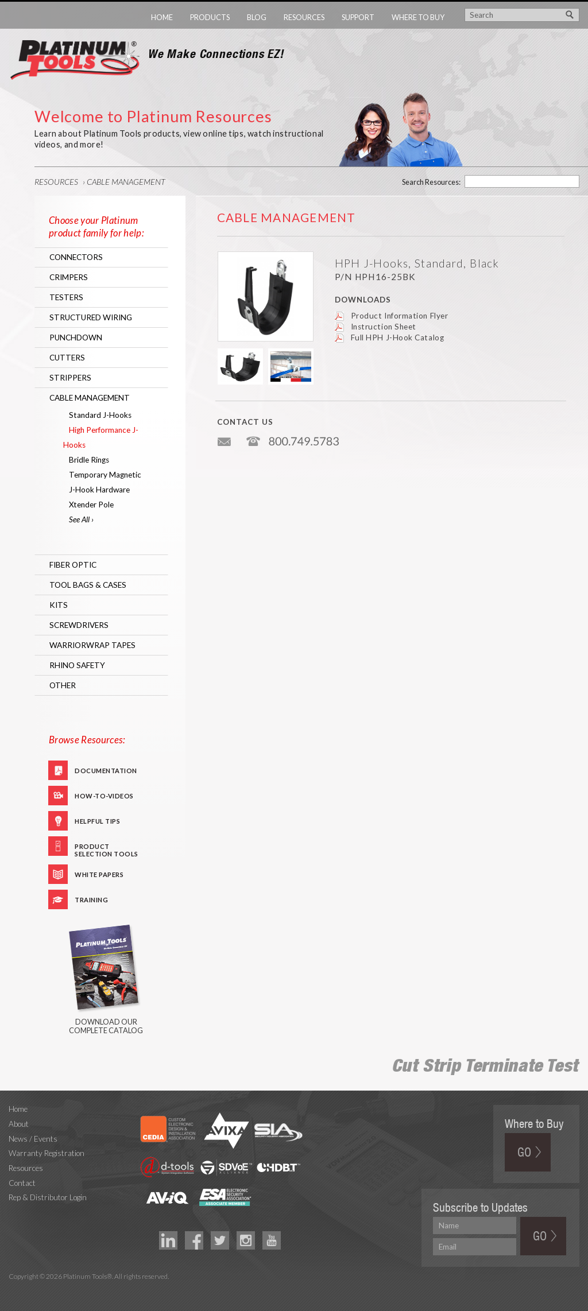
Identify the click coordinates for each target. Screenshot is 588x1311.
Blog (256, 17)
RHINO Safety (77, 665)
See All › (81, 519)
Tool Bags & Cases (87, 584)
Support (358, 17)
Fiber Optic (72, 564)
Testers (66, 297)
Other (62, 685)
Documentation (106, 770)
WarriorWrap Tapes (92, 645)
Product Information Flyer (399, 315)
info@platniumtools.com (225, 437)
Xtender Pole (91, 504)
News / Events (33, 1138)
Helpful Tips (97, 821)
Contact (22, 1183)
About (19, 1123)
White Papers (99, 874)
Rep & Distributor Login (48, 1197)
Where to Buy (418, 17)
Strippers (70, 377)
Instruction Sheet (383, 326)
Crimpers (68, 277)
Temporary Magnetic (105, 474)
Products (210, 17)
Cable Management (126, 182)
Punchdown (75, 337)
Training (91, 899)
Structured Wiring (90, 317)
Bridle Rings (89, 459)
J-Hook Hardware (99, 489)
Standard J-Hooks (100, 415)
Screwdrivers (79, 625)
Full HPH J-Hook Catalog (397, 337)
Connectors (76, 257)
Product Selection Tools (106, 849)
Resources (304, 17)
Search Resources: (431, 182)
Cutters (67, 357)
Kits (58, 605)
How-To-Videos (104, 796)
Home (162, 17)
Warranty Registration (46, 1153)
